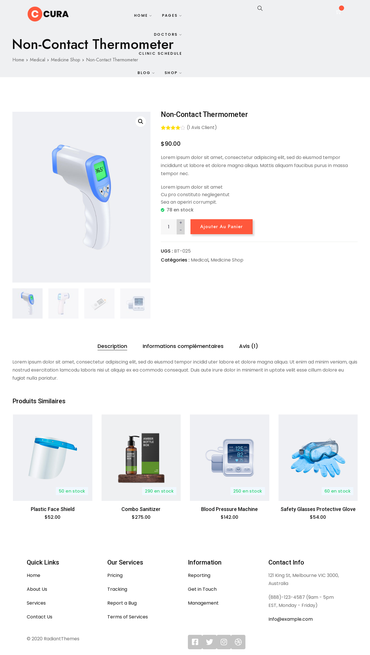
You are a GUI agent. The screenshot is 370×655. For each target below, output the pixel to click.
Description (112, 346)
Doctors (166, 35)
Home (140, 15)
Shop (171, 74)
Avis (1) (248, 346)
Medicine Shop (227, 260)
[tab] (112, 346)
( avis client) (202, 127)
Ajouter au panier (221, 226)
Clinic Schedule (160, 55)
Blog (143, 74)
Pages (170, 15)
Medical (199, 260)
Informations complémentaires (183, 346)
